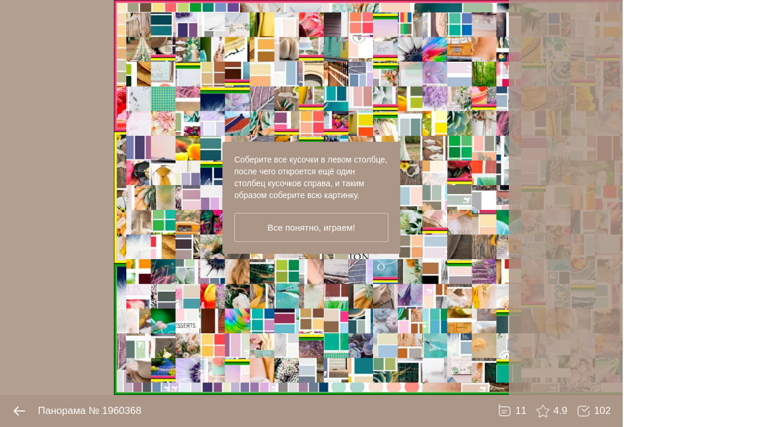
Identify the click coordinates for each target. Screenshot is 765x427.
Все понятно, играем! (311, 227)
